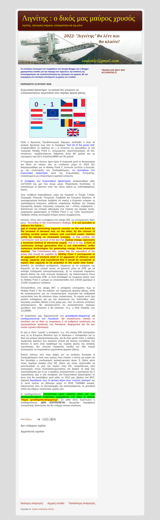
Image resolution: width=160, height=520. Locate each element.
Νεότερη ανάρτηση (32, 503)
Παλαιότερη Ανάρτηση (82, 503)
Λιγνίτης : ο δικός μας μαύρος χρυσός (78, 18)
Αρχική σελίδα (56, 503)
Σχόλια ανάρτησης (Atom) (43, 509)
